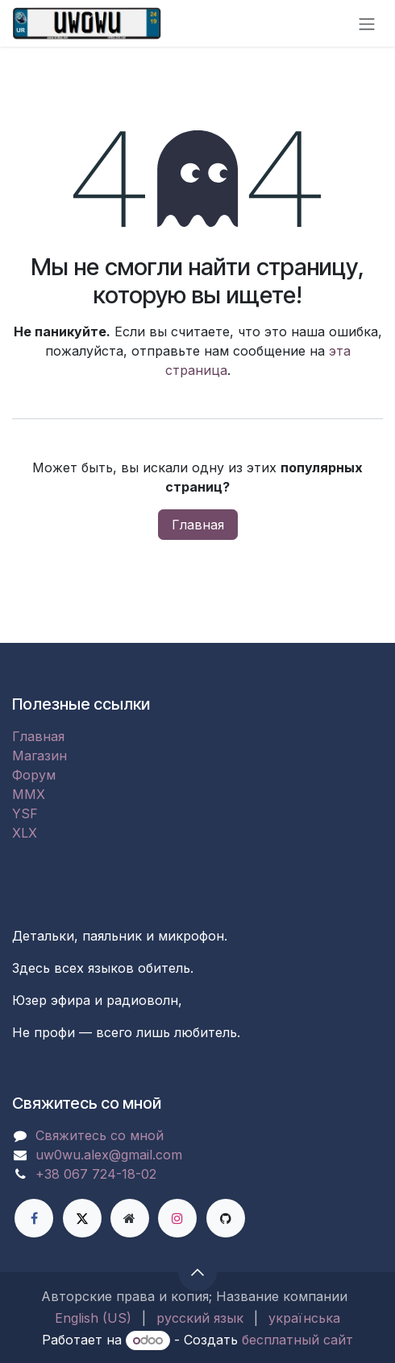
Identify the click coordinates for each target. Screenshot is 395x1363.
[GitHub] (225, 1218)
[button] (197, 1272)
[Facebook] (34, 1218)
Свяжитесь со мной (99, 1135)
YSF (25, 813)
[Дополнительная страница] (129, 1218)
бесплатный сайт (297, 1340)
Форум (34, 775)
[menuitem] (93, 1318)
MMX (28, 794)
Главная (198, 525)
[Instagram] (177, 1218)
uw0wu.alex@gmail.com (108, 1155)
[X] (82, 1218)
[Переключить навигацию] (367, 23)
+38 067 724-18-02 (95, 1174)
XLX (24, 833)
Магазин (39, 755)
